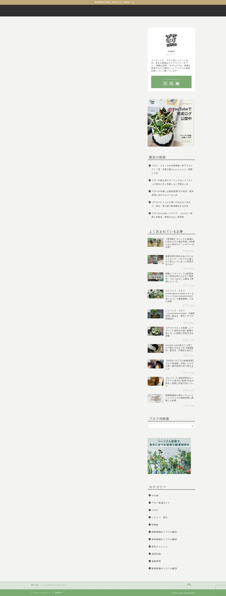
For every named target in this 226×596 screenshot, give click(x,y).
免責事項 (58, 592)
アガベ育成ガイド (48, 155)
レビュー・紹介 (47, 163)
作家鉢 (42, 168)
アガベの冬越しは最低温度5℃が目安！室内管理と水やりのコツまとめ (173, 193)
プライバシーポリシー (41, 592)
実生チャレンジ (47, 180)
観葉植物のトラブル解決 (52, 193)
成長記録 (43, 184)
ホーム (76, 20)
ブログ (42, 159)
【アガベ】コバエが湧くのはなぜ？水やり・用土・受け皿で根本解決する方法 (171, 204)
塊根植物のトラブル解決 (52, 172)
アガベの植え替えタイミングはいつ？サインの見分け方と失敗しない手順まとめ (172, 182)
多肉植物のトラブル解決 (52, 176)
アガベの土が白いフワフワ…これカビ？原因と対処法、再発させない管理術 (172, 215)
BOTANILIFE (113, 11)
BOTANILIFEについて (99, 20)
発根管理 (43, 188)
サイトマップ (146, 20)
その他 (42, 151)
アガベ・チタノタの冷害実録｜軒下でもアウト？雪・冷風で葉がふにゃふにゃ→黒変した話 (172, 169)
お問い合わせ (125, 20)
